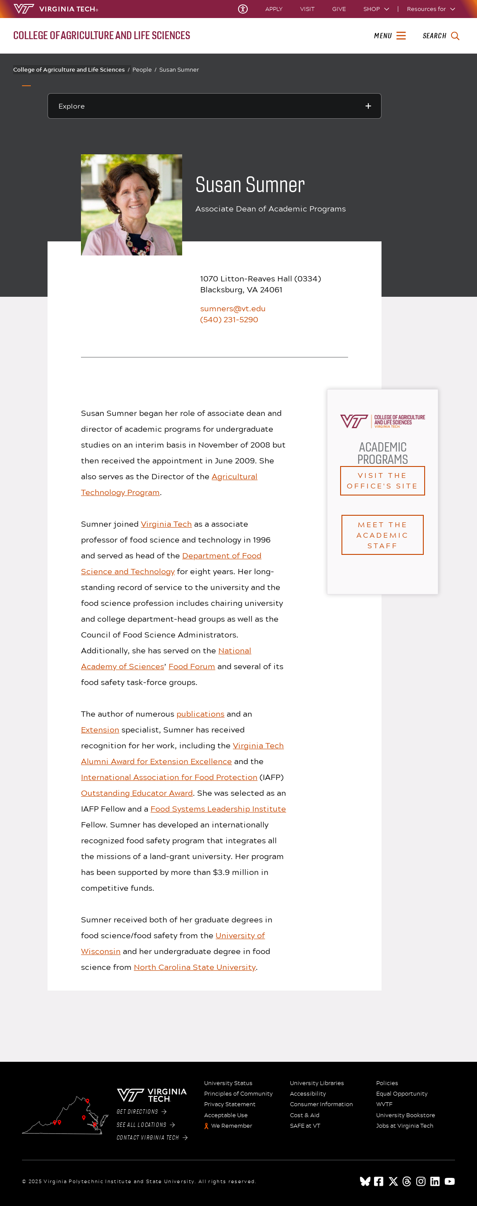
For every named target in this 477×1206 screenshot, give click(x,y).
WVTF (384, 1104)
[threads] (407, 1181)
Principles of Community (238, 1094)
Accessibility (308, 1094)
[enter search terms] (441, 36)
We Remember (231, 1126)
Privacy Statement (230, 1104)
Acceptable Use (226, 1115)
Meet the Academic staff (382, 535)
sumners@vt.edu (233, 308)
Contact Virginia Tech (152, 1137)
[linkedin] (435, 1181)
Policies (387, 1083)
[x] (393, 1181)
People (144, 70)
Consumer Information (321, 1104)
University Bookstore (405, 1115)
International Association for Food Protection (169, 777)
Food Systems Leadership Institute (218, 808)
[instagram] (421, 1181)
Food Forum (192, 666)
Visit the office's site (382, 480)
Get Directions (142, 1111)
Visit (307, 9)
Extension (100, 729)
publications (200, 713)
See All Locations (146, 1125)
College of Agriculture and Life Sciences (71, 69)
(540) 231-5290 (229, 319)
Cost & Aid (304, 1115)
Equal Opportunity (402, 1094)
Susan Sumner (179, 69)
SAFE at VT (305, 1126)
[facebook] (379, 1181)
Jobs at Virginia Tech (404, 1126)
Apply (274, 9)
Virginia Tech (166, 523)
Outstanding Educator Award (137, 793)
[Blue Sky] (365, 1181)
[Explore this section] (215, 106)
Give (339, 9)
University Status (228, 1083)
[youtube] (449, 1181)
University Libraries (317, 1083)
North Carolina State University (195, 967)
